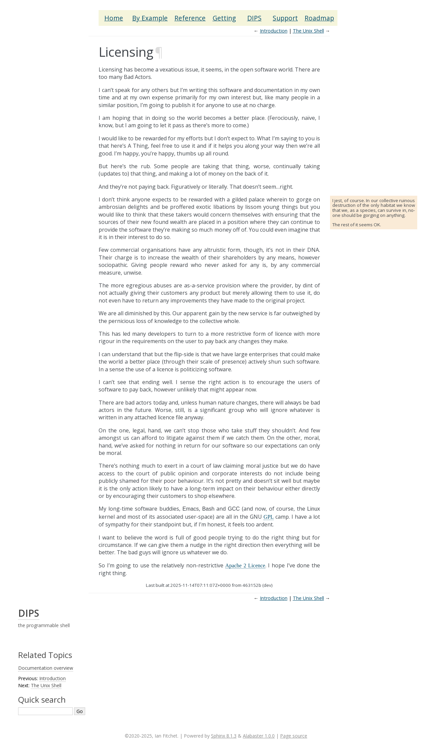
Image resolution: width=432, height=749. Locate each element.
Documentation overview (45, 668)
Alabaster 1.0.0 (259, 736)
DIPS (254, 17)
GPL (269, 517)
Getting (224, 17)
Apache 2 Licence (245, 565)
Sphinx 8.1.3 (223, 736)
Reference (190, 17)
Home (113, 17)
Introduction (273, 31)
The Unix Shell (308, 31)
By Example (150, 17)
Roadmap (319, 17)
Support (285, 17)
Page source (293, 736)
